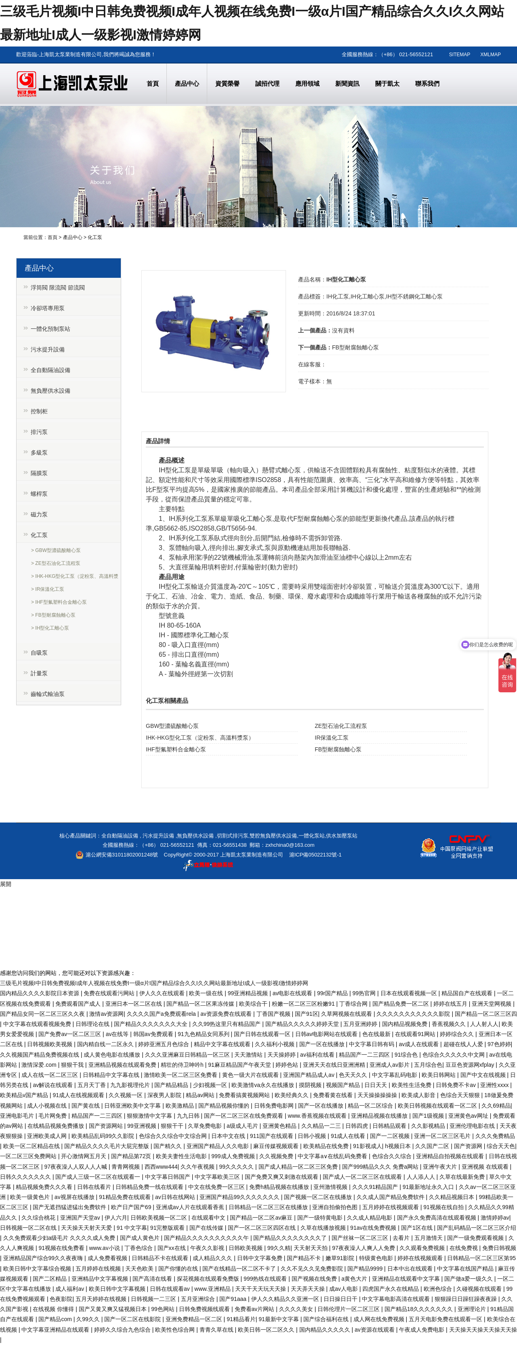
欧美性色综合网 (175, 1329)
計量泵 (39, 673)
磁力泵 (39, 514)
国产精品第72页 (132, 1156)
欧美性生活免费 (412, 1085)
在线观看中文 (209, 1217)
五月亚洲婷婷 (361, 1024)
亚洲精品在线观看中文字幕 (406, 1278)
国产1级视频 (429, 1115)
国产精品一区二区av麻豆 (262, 1217)
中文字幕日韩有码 (372, 1044)
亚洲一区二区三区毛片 (443, 1136)
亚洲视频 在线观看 (486, 1166)
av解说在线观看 (53, 1085)
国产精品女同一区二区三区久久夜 (43, 1014)
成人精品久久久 (213, 1258)
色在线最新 (377, 1034)
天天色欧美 (140, 1268)
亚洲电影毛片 (18, 1115)
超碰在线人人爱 (464, 1044)
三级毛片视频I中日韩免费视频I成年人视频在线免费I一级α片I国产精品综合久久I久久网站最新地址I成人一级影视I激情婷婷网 (154, 983)
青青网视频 (126, 1166)
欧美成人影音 (419, 1095)
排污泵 (39, 432)
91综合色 (407, 1054)
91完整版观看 (168, 1227)
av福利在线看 (318, 1054)
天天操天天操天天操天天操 (483, 1329)
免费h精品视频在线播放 (280, 1187)
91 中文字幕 (132, 1227)
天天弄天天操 (308, 1289)
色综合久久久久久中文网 (454, 1054)
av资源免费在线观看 (226, 1014)
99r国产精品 (333, 993)
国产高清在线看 (153, 1278)
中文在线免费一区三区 (217, 1187)
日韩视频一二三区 (154, 1299)
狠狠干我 (73, 1065)
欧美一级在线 (207, 993)
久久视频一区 (126, 1095)
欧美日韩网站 (439, 1075)
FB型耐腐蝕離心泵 (355, 347)
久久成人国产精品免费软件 (391, 1197)
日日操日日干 (341, 1299)
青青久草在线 (217, 1329)
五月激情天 (429, 1238)
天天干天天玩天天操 (261, 1289)
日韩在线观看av (170, 1289)
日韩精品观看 (390, 1126)
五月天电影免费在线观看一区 (446, 1319)
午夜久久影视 (208, 1248)
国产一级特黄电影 (320, 1217)
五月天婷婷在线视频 (102, 1299)
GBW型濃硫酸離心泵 (172, 726)
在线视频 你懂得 (54, 1309)
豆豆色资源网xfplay (471, 1065)
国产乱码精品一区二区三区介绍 (476, 1227)
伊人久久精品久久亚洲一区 (286, 1299)
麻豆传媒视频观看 (276, 1146)
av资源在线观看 (375, 1329)
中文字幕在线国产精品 (466, 1268)
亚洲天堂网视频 (492, 1003)
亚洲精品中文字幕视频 (100, 1278)
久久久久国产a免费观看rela (162, 1014)
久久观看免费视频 (422, 1248)
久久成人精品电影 (370, 1217)
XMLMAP (490, 54)
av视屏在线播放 (75, 1197)
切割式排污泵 (232, 836)
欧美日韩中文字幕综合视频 (38, 1268)
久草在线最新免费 (462, 1177)
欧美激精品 (180, 1105)
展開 (5, 884)
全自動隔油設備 (50, 370)
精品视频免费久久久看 (45, 1187)
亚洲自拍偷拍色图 (335, 1207)
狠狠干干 (173, 1126)
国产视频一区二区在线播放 (318, 1197)
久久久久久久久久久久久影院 (414, 1014)
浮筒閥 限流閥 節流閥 (58, 287)
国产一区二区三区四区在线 (262, 1227)
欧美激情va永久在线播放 (263, 1085)
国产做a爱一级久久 (469, 1278)
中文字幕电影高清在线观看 (396, 1299)
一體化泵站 (311, 836)
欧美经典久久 (292, 1095)
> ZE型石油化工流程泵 (55, 563)
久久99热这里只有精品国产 (227, 1024)
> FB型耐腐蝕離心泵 (53, 615)
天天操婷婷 (282, 1054)
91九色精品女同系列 (204, 1034)
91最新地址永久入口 (429, 1187)
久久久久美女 (297, 1309)
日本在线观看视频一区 (409, 993)
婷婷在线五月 (451, 1003)
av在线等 (118, 1034)
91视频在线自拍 (444, 1207)
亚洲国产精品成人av (309, 1075)
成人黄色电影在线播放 (113, 1054)
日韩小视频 (313, 1136)
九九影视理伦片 (130, 1085)
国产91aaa (233, 1299)
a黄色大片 (355, 1278)
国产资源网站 (106, 1126)
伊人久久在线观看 (162, 993)
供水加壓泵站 (341, 836)
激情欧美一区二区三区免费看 (181, 1075)
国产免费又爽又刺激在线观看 (282, 1177)
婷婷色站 (287, 1065)
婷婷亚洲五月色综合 (164, 1044)
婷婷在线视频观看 (420, 1258)
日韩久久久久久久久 (26, 1177)
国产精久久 (168, 1146)
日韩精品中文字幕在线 (112, 1075)
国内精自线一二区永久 (106, 1044)
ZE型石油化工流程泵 (341, 726)
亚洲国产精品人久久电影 (218, 1146)
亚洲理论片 (473, 1309)
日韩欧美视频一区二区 (159, 1217)
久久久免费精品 (495, 1136)
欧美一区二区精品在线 (32, 1146)
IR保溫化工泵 (332, 737)
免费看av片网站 (255, 1309)
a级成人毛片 (243, 1126)
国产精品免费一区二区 (401, 1003)
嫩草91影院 (341, 1258)
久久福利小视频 (275, 1044)
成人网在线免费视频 (379, 1319)
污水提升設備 (48, 349)
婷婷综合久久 (457, 1034)
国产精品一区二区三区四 (486, 1014)
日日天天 (376, 1085)
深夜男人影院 (165, 1095)
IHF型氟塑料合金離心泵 (176, 749)
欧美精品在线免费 (326, 1146)
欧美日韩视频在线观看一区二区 (438, 1105)
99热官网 (365, 993)
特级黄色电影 (377, 1258)
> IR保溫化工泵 (47, 589)
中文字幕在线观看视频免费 (38, 1024)
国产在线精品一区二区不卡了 (239, 1268)
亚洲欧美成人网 (47, 1136)
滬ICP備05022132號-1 (315, 855)
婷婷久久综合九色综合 (123, 1329)
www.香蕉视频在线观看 (318, 1115)
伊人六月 (116, 1217)
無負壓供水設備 (50, 390)
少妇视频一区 (211, 1085)
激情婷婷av (495, 1217)
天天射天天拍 (311, 1248)
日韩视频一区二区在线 (29, 1227)
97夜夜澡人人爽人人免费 (364, 1248)
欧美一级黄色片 (30, 1197)
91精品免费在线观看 (125, 1197)
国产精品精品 (172, 1085)
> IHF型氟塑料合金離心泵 (59, 602)
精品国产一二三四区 (365, 1054)
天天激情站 (249, 1054)
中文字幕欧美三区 (218, 1177)
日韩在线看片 (95, 1187)
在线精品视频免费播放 (56, 1126)
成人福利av (70, 1289)
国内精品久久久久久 (325, 1329)
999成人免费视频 (233, 1156)
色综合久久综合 (392, 1156)
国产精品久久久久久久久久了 (290, 1238)
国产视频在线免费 (315, 1278)
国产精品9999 (365, 1268)
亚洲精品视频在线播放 (380, 1115)
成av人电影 (344, 1289)
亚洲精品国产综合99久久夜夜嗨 (43, 1258)
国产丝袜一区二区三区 (361, 1238)
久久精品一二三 (322, 1126)
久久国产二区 (433, 1146)
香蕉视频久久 (449, 1024)
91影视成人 (367, 1146)
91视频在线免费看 (62, 1248)
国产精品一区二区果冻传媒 (201, 1003)
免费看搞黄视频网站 (245, 1095)
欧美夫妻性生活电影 (182, 1156)
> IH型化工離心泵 (50, 628)
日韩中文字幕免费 (260, 1258)
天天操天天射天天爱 (87, 1227)
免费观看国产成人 (78, 1003)
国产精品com (55, 1319)
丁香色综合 (139, 1248)
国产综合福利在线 (326, 1319)
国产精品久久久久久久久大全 (151, 1024)
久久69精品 (496, 1105)
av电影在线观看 (293, 993)
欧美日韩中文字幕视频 (118, 1289)
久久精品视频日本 (452, 1197)
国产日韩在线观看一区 (263, 1034)
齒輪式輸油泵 (48, 694)
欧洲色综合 (439, 1289)
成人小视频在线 (47, 1105)
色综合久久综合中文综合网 (173, 1136)
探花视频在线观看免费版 (209, 1278)
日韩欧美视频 (246, 1248)
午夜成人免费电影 (422, 1329)
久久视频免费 (277, 1156)
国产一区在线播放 (322, 1044)
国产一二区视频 (390, 1136)
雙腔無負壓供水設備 (273, 836)
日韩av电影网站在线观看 (327, 1034)
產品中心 (72, 237)
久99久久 (88, 1319)
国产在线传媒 (207, 1227)
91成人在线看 (349, 1136)
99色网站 (163, 1309)
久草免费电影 (205, 1126)
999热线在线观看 (266, 1278)
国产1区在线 (417, 1227)
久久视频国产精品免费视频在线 (40, 1054)
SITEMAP (460, 54)
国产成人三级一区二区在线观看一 (98, 1177)
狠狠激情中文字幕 (150, 1115)
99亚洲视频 (142, 1126)
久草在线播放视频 (324, 1227)
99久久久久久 (237, 1166)
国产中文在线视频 (483, 1075)
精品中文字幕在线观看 (223, 1044)
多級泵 (39, 452)
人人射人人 (484, 1024)
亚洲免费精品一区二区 (195, 1319)
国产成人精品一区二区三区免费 (298, 1166)
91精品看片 (241, 1319)
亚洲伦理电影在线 (473, 1126)
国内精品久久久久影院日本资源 (40, 993)
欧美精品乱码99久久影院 (103, 1136)
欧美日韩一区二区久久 (267, 1329)
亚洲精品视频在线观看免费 (123, 1065)
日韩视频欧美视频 (50, 1044)
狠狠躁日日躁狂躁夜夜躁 (466, 1299)
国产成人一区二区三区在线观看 (363, 1177)
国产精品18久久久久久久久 (419, 1309)
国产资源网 (469, 1146)
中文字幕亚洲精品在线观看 (56, 1329)
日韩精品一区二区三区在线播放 (269, 1207)
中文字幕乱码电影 (395, 1075)
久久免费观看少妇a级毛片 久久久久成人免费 (60, 1238)
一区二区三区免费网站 (29, 1156)
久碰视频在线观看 (479, 1289)
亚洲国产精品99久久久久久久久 (240, 1197)
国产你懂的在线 (179, 1268)
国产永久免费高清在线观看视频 (437, 1217)
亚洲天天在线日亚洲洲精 (335, 1065)
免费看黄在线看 (333, 1095)
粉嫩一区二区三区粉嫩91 (304, 1003)
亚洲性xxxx (495, 1085)
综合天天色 (501, 1146)
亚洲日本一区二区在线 (134, 1003)
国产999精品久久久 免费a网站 (381, 1166)
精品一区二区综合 (371, 1105)
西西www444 (161, 1166)
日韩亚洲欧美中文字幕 (133, 1105)
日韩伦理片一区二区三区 (349, 1309)
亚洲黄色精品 (280, 1126)
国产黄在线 (86, 1105)
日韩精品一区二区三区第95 (481, 1258)
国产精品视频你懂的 (224, 1105)
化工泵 (95, 237)
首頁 (52, 237)
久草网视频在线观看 (347, 1014)
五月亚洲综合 (198, 1299)
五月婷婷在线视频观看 (391, 1207)
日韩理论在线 (93, 1024)
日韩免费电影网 (274, 1105)
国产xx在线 (172, 1248)
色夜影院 (61, 1299)
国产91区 (306, 1014)
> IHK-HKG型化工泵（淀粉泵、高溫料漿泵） (74, 577)
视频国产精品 (343, 1085)
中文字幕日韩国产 (168, 1177)
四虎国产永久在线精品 (391, 1289)
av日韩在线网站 (176, 1197)
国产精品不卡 (304, 1258)
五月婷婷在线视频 (99, 1268)
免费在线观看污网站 (110, 993)
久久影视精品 (429, 1126)
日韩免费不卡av (456, 1085)
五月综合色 (428, 1065)
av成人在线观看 (419, 1044)
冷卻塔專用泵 (48, 308)
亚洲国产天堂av (81, 1217)
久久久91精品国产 (375, 1187)
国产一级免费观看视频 (476, 1238)
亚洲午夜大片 (440, 1166)
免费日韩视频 (499, 1248)
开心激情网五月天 (84, 1156)
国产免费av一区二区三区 (70, 1034)
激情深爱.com (39, 1065)
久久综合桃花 (39, 1217)
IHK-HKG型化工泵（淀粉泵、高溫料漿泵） (200, 737)
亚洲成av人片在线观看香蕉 (191, 1207)
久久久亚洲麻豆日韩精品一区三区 (188, 1054)
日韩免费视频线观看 (205, 1309)
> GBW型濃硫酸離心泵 (56, 550)
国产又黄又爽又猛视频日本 (113, 1309)
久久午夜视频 (198, 1166)
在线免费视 (464, 1248)
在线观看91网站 (416, 1034)
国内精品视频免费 (405, 1024)
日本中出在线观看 (410, 1268)
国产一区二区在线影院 (133, 1319)
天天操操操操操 (378, 1095)
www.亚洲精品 (213, 1289)
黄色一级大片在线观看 (251, 1075)
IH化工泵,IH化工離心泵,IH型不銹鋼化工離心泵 (384, 296)
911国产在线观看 (272, 1136)
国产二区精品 (50, 1278)
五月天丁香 (92, 1085)
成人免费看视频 (108, 1258)
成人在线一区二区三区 (50, 1075)
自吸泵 (39, 652)
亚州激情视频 (331, 1187)
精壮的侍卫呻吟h (183, 1065)
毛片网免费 (53, 1115)
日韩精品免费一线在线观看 (150, 1187)
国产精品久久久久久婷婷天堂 (302, 1024)
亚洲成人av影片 (390, 1065)
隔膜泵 (39, 473)
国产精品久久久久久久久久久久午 (207, 1238)
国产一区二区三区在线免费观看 (244, 1115)
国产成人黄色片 (140, 1238)
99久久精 (279, 1248)
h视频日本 (398, 1146)
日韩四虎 (357, 1126)
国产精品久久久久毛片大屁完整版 (107, 1146)
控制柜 (39, 411)
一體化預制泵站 (50, 329)
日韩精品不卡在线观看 (161, 1258)
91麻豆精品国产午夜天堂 (240, 1065)
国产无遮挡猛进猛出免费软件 (70, 1207)
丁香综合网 (354, 1003)
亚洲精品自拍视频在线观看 (450, 1156)
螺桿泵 (39, 494)
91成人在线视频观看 (79, 1095)
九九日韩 (189, 1115)
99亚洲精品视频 (248, 993)
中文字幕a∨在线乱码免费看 (333, 1156)
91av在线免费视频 (374, 1227)
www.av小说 (105, 1248)
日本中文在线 (229, 1136)
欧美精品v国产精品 (25, 1095)
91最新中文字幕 (279, 1319)
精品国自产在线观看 (467, 993)
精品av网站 (201, 1095)
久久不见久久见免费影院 (313, 1268)
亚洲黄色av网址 (469, 1115)
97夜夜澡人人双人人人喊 (76, 1166)
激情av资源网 (106, 1014)
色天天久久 (354, 1075)
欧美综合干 (254, 1003)
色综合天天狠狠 (460, 1095)
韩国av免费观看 (154, 1034)
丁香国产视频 (274, 1014)
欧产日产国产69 (132, 1207)
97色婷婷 (499, 1044)
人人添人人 (422, 1177)
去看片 (402, 1238)
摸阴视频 (311, 1085)
